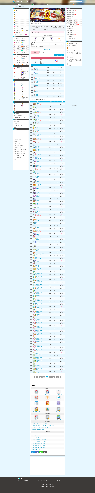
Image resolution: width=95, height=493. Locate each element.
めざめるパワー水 (39, 357)
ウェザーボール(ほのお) (40, 253)
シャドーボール (38, 158)
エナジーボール (38, 107)
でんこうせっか (38, 189)
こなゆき (37, 111)
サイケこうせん (37, 78)
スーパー (35, 39)
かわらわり (38, 236)
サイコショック (38, 166)
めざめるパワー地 (39, 287)
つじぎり (36, 70)
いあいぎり (38, 200)
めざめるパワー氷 (39, 279)
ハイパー (43, 39)
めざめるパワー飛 (39, 289)
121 (40, 377)
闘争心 (33, 46)
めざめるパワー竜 (39, 303)
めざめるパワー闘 (39, 281)
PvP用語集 (34, 435)
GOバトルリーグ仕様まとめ (37, 433)
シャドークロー (38, 260)
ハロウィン (61, 44)
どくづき (37, 233)
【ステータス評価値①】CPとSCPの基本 (39, 439)
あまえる (37, 105)
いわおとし (38, 103)
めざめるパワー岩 (39, 297)
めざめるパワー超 (39, 292)
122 (44, 377)
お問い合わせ (51, 484)
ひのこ (37, 132)
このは (37, 203)
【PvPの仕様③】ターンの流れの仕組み (38, 447)
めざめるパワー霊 (39, 300)
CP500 (59, 39)
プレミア (36, 44)
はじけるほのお (38, 134)
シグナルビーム (38, 112)
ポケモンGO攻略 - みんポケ (22, 1)
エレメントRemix (39, 46)
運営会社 (46, 484)
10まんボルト (38, 185)
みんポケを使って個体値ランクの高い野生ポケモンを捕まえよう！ (43, 425)
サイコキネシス (38, 215)
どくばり (37, 160)
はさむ (37, 353)
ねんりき (37, 165)
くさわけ (37, 117)
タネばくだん (38, 163)
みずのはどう (38, 172)
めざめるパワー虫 (39, 295)
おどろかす (38, 192)
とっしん (37, 122)
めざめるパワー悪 (39, 306)
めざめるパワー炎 (39, 270)
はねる (37, 157)
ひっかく (37, 116)
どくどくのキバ (38, 209)
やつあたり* (37, 91)
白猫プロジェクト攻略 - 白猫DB (23, 480)
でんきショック (38, 216)
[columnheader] (38, 65)
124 (50, 377)
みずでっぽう (38, 146)
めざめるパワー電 (39, 276)
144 (58, 377)
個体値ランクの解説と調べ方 (37, 437)
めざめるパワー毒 (39, 284)
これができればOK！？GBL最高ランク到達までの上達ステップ (42, 423)
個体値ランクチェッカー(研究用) (37, 449)
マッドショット (38, 138)
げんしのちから (38, 104)
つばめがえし (38, 109)
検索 (61, 55)
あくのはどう (38, 193)
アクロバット (38, 239)
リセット (56, 55)
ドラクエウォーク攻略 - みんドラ (42, 480)
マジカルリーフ (38, 243)
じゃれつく (38, 204)
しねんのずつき (38, 154)
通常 (33, 44)
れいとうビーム (38, 226)
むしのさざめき (38, 169)
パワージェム (38, 150)
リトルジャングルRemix (44, 44)
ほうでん (37, 269)
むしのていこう (38, 230)
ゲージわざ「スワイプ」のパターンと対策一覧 (40, 427)
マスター (51, 39)
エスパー (52, 44)
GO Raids (58, 480)
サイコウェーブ (37, 67)
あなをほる (38, 228)
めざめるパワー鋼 (39, 308)
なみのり (37, 223)
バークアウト (38, 173)
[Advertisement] (47, 465)
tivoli (41, 23)
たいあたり (37, 82)
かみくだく (38, 142)
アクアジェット (38, 258)
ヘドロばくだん (38, 153)
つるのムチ (38, 206)
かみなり (37, 355)
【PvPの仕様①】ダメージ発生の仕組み (39, 443)
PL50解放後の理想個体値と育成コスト (38, 429)
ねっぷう (37, 266)
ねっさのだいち (38, 231)
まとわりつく (38, 211)
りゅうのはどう (38, 136)
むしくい (37, 352)
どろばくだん (38, 272)
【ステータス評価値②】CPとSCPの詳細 (39, 441)
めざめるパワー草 (39, 273)
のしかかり (38, 207)
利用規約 (43, 484)
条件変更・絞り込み (47, 49)
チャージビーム (38, 184)
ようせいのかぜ (38, 168)
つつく (36, 72)
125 (53, 377)
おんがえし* (37, 68)
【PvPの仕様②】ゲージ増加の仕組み (38, 445)
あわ (36, 222)
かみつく (37, 197)
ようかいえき (38, 114)
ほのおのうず (38, 141)
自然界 (56, 44)
